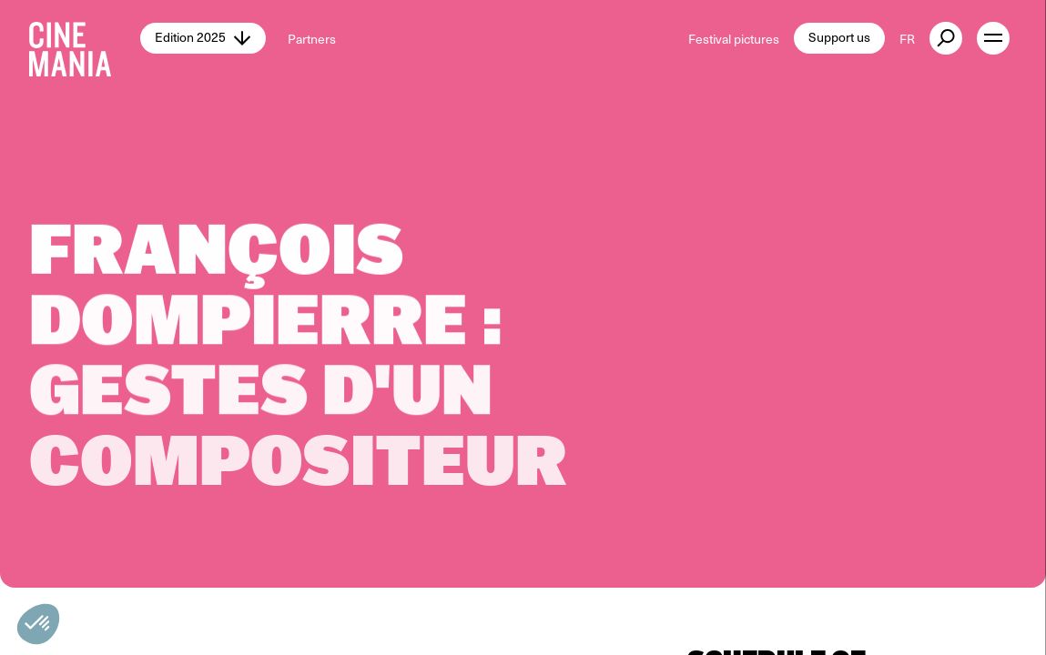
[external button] (945, 38)
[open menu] (993, 38)
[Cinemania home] (84, 38)
